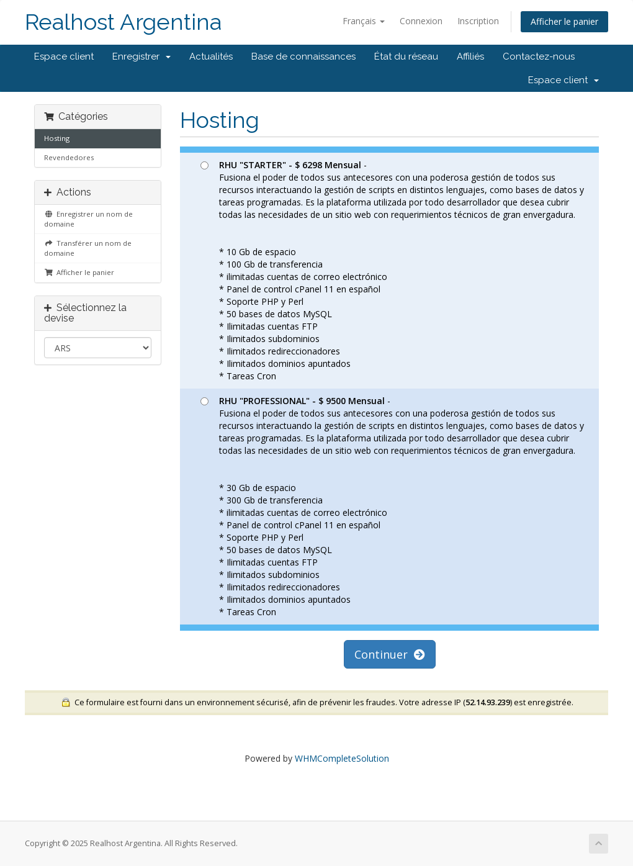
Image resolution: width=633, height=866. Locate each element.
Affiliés (470, 56)
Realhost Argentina (123, 22)
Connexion (421, 21)
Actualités (211, 56)
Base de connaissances (303, 56)
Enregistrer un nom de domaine (88, 218)
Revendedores (69, 157)
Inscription (478, 21)
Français (364, 21)
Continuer (389, 654)
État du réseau (406, 56)
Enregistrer (141, 56)
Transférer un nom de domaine (88, 248)
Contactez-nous (539, 56)
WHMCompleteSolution (342, 758)
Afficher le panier (564, 21)
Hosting (57, 138)
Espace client (64, 56)
